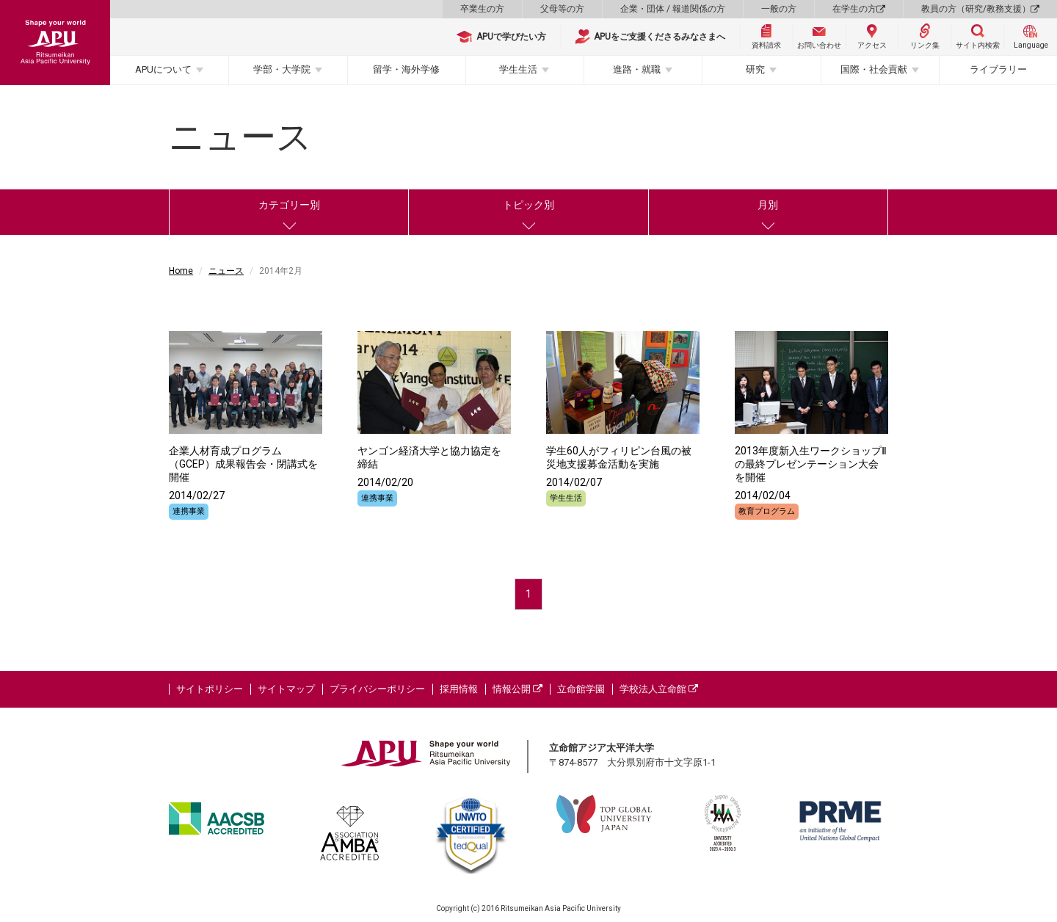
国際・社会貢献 (873, 69)
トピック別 (528, 205)
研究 (755, 69)
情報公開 (517, 688)
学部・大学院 (281, 69)
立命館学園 (581, 688)
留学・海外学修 (406, 69)
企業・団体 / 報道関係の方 (672, 9)
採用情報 (459, 688)
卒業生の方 (482, 9)
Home (181, 271)
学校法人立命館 (659, 688)
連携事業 (188, 511)
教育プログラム (766, 511)
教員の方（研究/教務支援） (980, 9)
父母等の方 (562, 9)
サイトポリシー (209, 688)
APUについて (163, 69)
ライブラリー (998, 69)
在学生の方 (858, 9)
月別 (768, 205)
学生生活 (518, 69)
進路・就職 (637, 69)
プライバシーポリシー (377, 688)
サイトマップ (286, 688)
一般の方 (778, 9)
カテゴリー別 (289, 205)
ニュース (226, 271)
